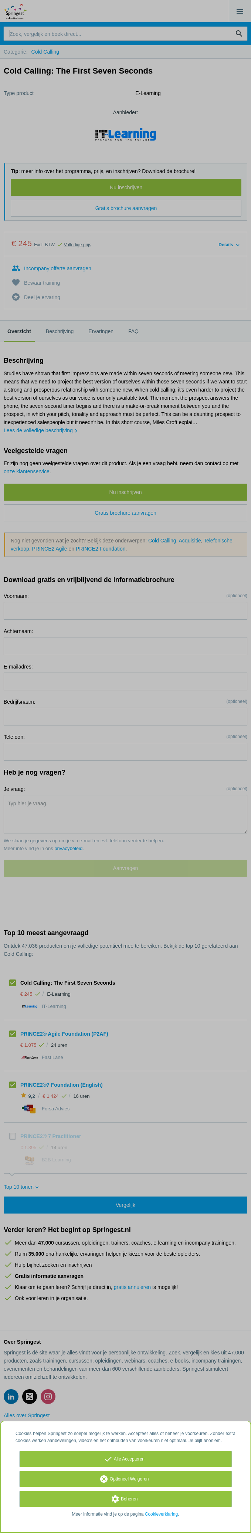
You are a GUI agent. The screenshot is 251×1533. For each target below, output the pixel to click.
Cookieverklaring (161, 1514)
